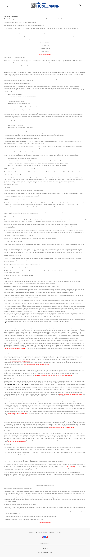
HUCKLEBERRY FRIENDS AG (47, 552)
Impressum (32, 532)
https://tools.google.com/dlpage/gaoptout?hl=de (15, 348)
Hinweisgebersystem (41, 532)
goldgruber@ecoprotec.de (72, 466)
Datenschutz (52, 532)
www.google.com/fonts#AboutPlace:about (44, 375)
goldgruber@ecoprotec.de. (10, 322)
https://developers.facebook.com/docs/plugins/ (17, 384)
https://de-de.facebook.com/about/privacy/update (70, 394)
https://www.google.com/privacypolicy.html (20, 361)
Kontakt (59, 532)
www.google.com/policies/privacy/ (64, 375)
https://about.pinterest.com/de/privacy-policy (17, 413)
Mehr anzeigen (45, 548)
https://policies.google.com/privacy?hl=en (16, 441)
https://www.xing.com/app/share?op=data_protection (61, 427)
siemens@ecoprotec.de (45, 54)
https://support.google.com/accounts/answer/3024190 (36, 364)
